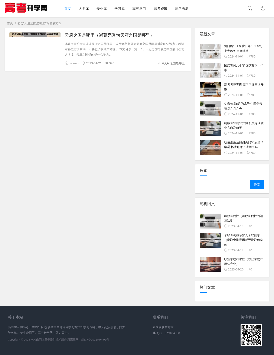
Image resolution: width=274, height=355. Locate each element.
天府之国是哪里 (174, 63)
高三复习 (139, 8)
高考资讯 (160, 8)
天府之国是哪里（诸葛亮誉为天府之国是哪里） (109, 35)
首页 (67, 8)
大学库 (84, 8)
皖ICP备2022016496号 (95, 339)
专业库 (102, 8)
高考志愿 (182, 8)
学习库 (119, 8)
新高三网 (72, 339)
